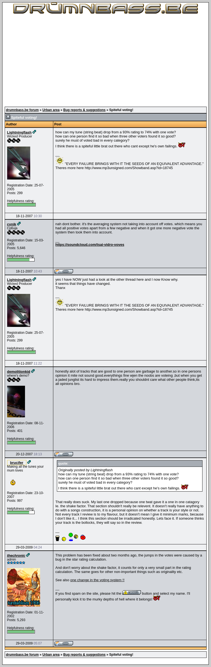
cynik (11, 224)
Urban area (51, 110)
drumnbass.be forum (22, 110)
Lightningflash (19, 132)
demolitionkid (18, 372)
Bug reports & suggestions (84, 110)
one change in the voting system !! (97, 580)
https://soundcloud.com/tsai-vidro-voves (89, 244)
